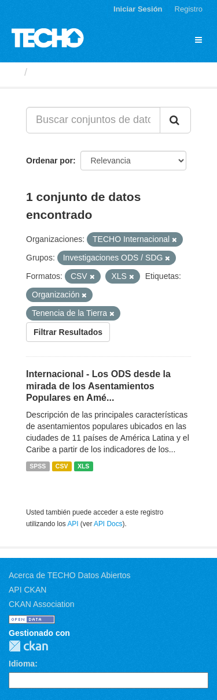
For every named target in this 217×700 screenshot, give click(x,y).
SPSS (38, 466)
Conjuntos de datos (81, 72)
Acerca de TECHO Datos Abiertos (70, 575)
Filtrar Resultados (68, 332)
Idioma (22, 663)
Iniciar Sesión (138, 9)
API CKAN (27, 589)
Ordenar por (49, 160)
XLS (83, 466)
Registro (189, 9)
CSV (62, 466)
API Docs (108, 524)
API (72, 524)
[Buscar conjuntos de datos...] (93, 120)
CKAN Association (42, 604)
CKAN (28, 646)
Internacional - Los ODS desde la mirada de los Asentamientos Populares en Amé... (98, 386)
